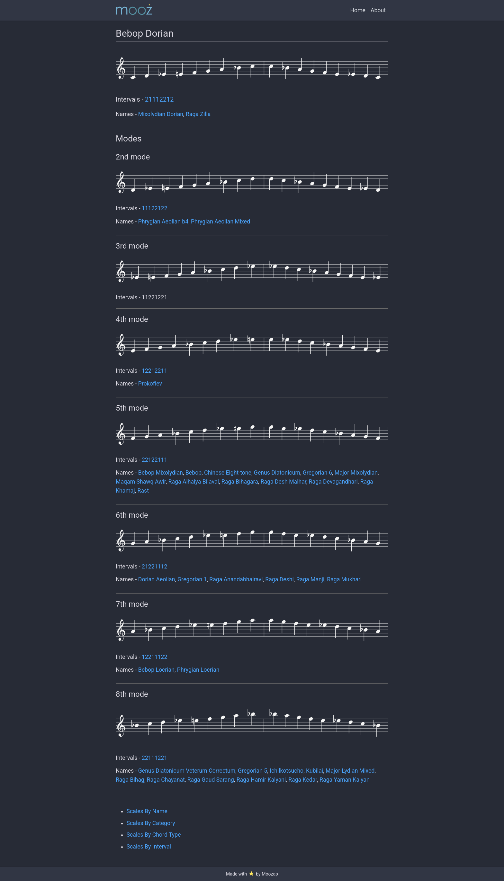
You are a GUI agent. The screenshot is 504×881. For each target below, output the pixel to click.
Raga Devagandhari (333, 481)
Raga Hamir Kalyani (261, 780)
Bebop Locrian (156, 670)
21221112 (154, 566)
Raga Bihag (130, 780)
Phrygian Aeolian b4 (163, 221)
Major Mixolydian (356, 472)
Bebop (193, 472)
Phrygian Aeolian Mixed (220, 221)
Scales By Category (151, 823)
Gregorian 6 (317, 472)
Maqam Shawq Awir (141, 481)
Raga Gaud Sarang (210, 780)
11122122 (154, 208)
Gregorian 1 (192, 579)
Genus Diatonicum (277, 472)
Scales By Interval (149, 846)
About (378, 10)
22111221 (154, 758)
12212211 (154, 371)
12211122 (154, 657)
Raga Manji (310, 579)
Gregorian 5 (252, 770)
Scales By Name (147, 811)
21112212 (159, 99)
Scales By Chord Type (154, 834)
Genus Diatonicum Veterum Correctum (186, 770)
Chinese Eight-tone (227, 472)
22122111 (154, 460)
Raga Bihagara (239, 481)
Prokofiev (150, 383)
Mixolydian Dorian (160, 114)
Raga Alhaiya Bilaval (193, 481)
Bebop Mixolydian (160, 472)
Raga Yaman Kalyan (345, 780)
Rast (143, 490)
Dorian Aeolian (156, 579)
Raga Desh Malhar (283, 481)
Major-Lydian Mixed (350, 770)
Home (357, 10)
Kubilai (314, 770)
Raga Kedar (302, 780)
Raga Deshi (279, 579)
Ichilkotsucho (286, 770)
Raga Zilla (198, 114)
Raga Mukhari (344, 579)
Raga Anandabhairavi (236, 579)
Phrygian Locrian (198, 670)
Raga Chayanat (166, 780)
